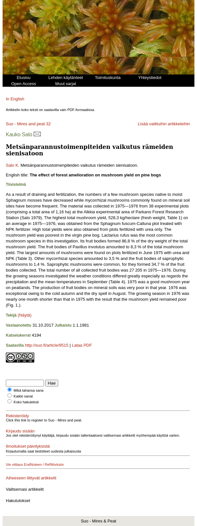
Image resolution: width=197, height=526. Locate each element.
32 (48, 123)
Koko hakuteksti (26, 402)
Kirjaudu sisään (20, 431)
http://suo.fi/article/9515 (46, 345)
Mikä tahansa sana (28, 390)
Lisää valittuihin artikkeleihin (164, 123)
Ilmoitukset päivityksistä (28, 446)
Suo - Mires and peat (25, 123)
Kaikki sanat (23, 396)
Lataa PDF (82, 345)
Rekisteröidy (17, 415)
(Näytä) (25, 315)
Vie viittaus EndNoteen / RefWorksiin (35, 464)
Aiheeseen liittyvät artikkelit (31, 478)
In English (15, 98)
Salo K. (12, 165)
